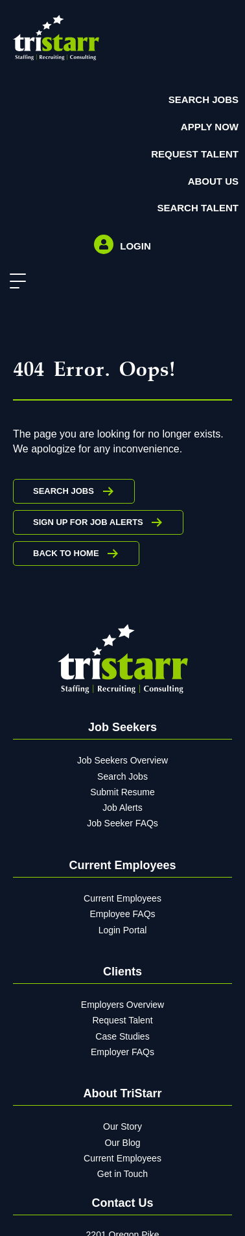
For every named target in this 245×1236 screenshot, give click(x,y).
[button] (14, 281)
